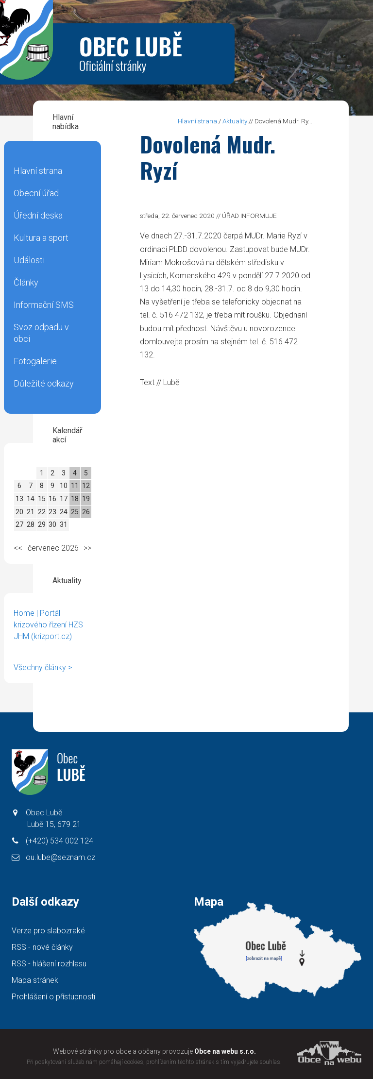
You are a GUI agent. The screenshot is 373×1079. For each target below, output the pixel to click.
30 (52, 524)
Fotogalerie (35, 361)
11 (75, 485)
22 (42, 512)
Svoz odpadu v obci (41, 333)
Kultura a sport (41, 238)
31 (64, 524)
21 (30, 512)
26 (86, 512)
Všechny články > (43, 667)
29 (42, 524)
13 (19, 499)
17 (64, 499)
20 (19, 512)
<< (18, 548)
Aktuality (234, 121)
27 (19, 524)
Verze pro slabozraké (48, 930)
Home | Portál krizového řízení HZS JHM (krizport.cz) (48, 624)
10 (64, 485)
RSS (42, 947)
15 (42, 499)
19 (86, 499)
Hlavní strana (38, 171)
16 (52, 499)
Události (29, 260)
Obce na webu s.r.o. (225, 1051)
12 (86, 485)
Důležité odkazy (44, 383)
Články (26, 282)
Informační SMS (44, 305)
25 (75, 512)
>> (87, 548)
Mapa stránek (35, 980)
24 (64, 512)
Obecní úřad (36, 193)
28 (30, 524)
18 (75, 499)
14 (30, 499)
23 (52, 512)
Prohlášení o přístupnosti (53, 996)
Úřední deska (38, 215)
